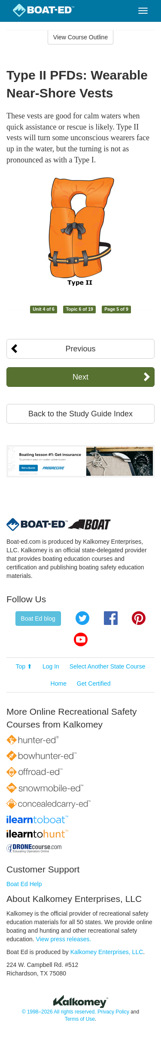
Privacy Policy (113, 1012)
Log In (51, 666)
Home (59, 683)
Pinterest (139, 618)
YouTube (81, 639)
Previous (80, 349)
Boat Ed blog (38, 618)
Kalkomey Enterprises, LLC (106, 952)
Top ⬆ (24, 666)
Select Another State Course (108, 666)
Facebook (111, 618)
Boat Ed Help (24, 884)
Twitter (82, 618)
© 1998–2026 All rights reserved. (59, 1012)
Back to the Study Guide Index (80, 414)
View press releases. (63, 939)
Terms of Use (80, 1019)
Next (80, 377)
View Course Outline (80, 37)
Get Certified (94, 683)
